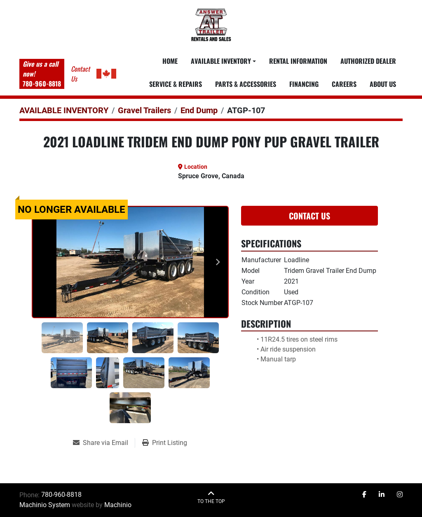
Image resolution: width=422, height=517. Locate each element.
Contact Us (309, 216)
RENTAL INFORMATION (298, 61)
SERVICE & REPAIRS (175, 84)
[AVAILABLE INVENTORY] (63, 110)
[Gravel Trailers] (144, 110)
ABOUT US (383, 84)
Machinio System (44, 505)
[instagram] (400, 495)
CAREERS (344, 84)
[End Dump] (199, 110)
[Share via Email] (104, 443)
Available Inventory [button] (221, 61)
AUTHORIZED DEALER (368, 61)
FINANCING (304, 84)
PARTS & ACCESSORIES (245, 84)
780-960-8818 (42, 83)
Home (170, 61)
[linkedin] (381, 495)
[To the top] (211, 497)
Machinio (117, 505)
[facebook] (364, 495)
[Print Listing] (165, 443)
